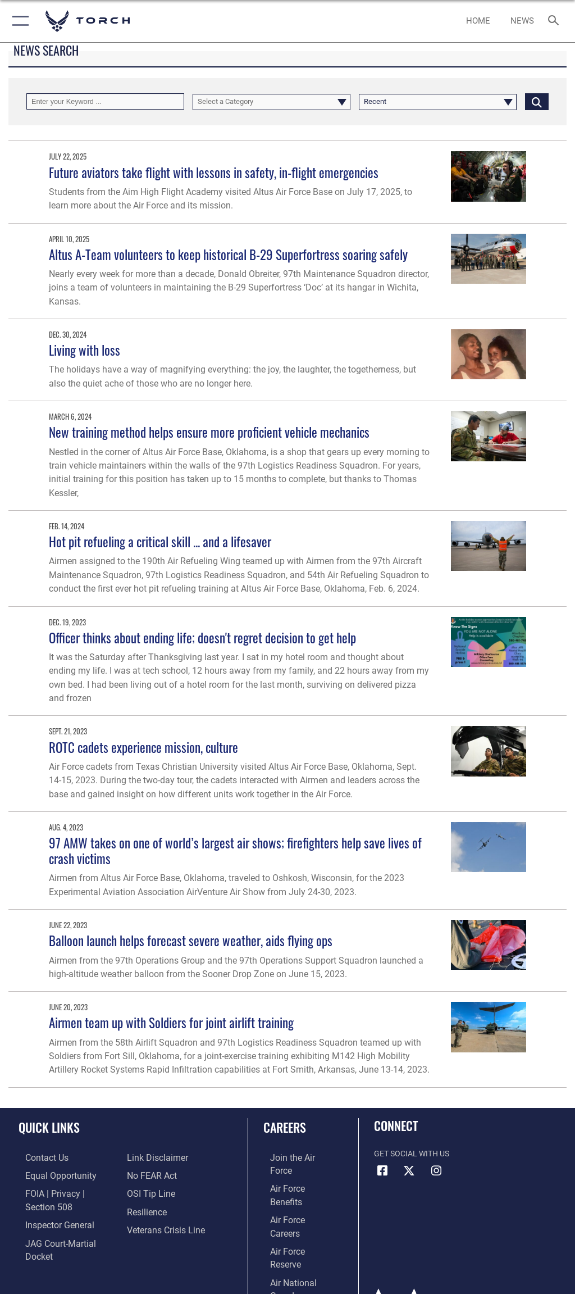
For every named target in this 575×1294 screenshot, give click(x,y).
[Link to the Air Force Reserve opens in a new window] (293, 1209)
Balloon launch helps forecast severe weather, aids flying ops (190, 940)
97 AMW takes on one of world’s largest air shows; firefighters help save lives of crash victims (235, 850)
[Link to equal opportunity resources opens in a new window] (50, 1174)
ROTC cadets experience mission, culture (143, 747)
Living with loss (84, 350)
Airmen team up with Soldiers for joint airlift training (171, 1022)
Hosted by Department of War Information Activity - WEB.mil (287, 1269)
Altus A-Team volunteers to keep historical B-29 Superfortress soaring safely (228, 254)
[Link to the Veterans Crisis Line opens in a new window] (161, 1226)
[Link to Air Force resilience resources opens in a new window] (144, 1209)
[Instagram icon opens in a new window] (436, 1171)
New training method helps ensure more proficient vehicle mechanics (209, 432)
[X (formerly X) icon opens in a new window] (409, 1171)
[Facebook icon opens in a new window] (382, 1171)
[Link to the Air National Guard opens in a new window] (295, 1226)
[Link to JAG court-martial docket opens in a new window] (63, 1226)
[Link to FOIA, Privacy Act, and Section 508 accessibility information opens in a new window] (66, 1192)
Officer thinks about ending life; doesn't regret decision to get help (202, 637)
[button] (18, 21)
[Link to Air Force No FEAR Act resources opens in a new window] (149, 1174)
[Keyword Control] (105, 101)
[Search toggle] (555, 21)
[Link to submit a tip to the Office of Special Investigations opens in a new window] (147, 1192)
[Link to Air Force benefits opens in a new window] (294, 1174)
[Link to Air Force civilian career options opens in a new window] (288, 1243)
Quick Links (49, 1127)
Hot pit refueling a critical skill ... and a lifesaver (160, 541)
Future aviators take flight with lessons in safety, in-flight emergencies (213, 172)
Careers (284, 1127)
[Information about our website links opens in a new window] (153, 1158)
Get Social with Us (411, 1154)
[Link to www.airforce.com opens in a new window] (293, 1158)
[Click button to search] (537, 101)
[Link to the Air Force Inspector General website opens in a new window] (49, 1209)
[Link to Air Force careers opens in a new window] (293, 1192)
